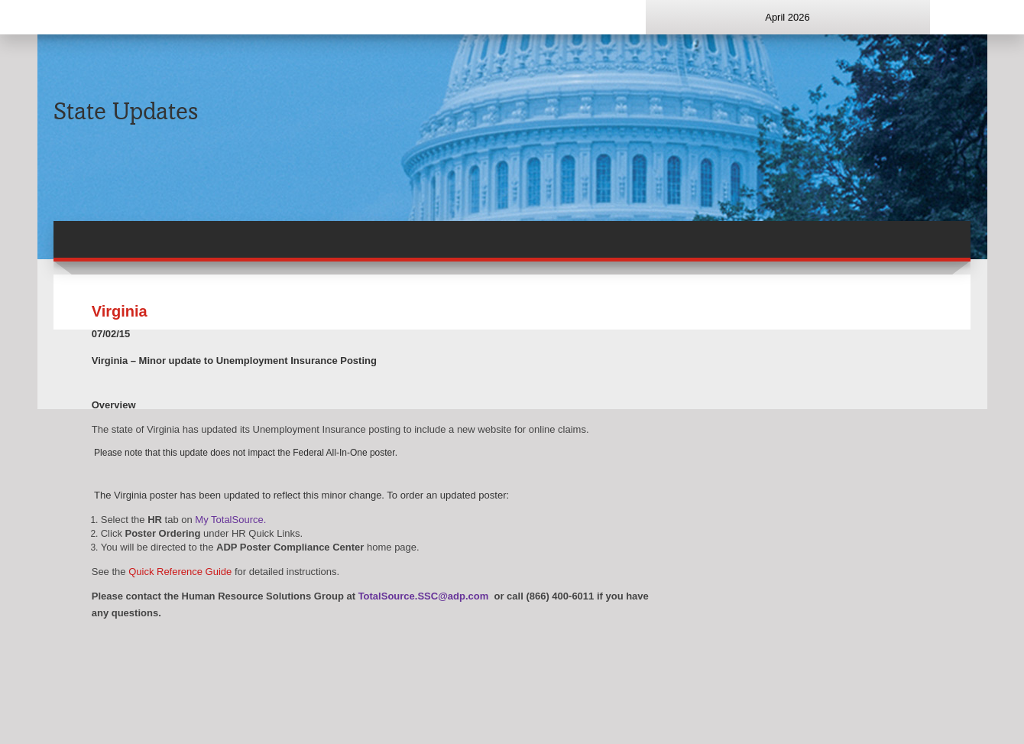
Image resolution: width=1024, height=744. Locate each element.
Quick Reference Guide (180, 571)
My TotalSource (229, 519)
